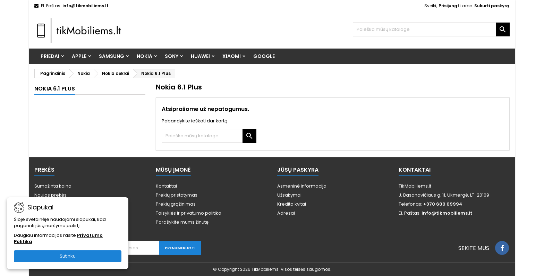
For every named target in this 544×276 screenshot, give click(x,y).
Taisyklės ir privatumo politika (188, 213)
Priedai (50, 56)
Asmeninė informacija (301, 186)
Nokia (144, 56)
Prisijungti (449, 6)
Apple (79, 56)
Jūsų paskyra (297, 170)
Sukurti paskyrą (491, 6)
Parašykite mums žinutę (182, 222)
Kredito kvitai (291, 204)
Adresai (286, 213)
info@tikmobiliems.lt (85, 6)
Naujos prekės (50, 195)
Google (264, 56)
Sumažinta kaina (52, 186)
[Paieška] (431, 29)
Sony (171, 56)
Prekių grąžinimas (176, 204)
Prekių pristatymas (176, 195)
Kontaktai (166, 186)
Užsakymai (289, 195)
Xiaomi (231, 56)
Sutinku (68, 256)
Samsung (111, 56)
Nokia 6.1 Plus (54, 89)
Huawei (200, 56)
